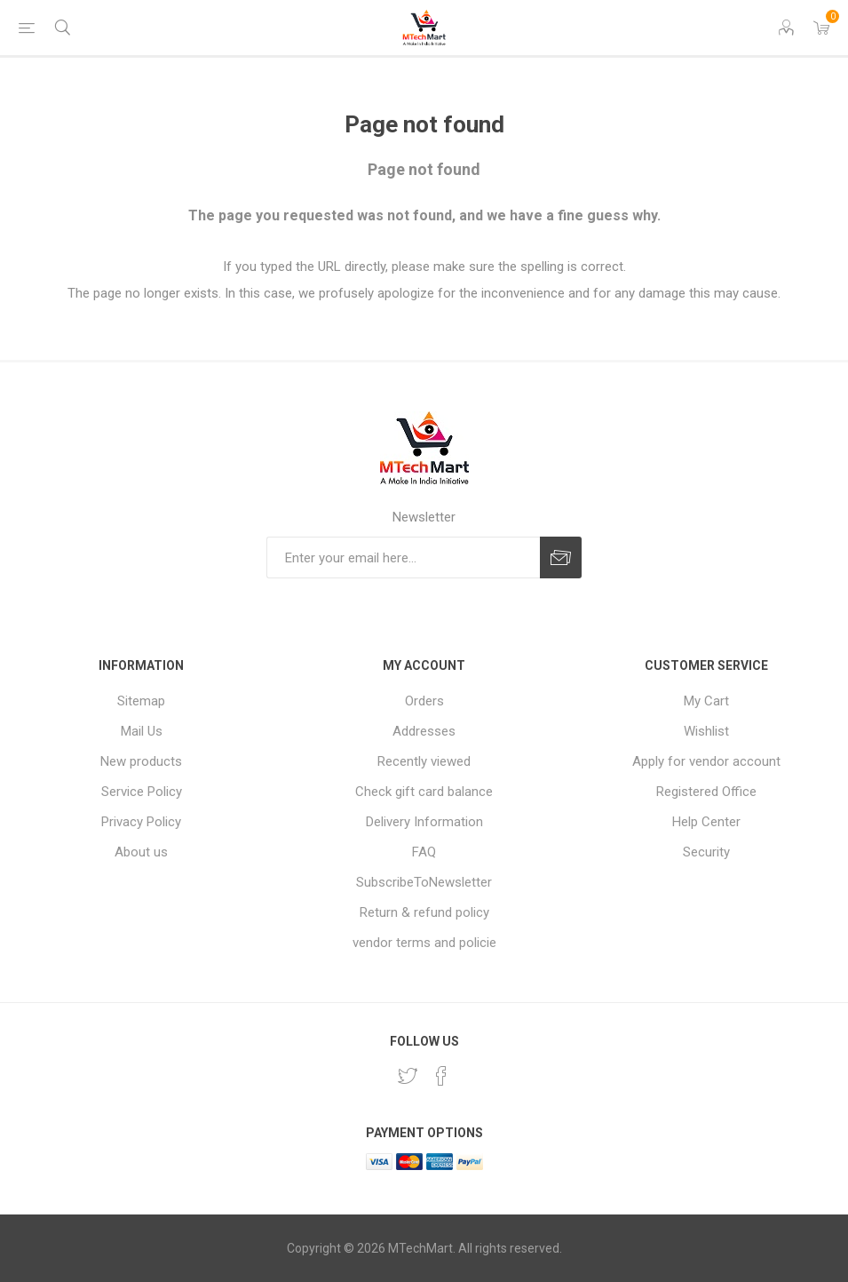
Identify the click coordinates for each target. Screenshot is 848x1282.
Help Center (706, 822)
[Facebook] (441, 1076)
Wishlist (706, 731)
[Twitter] (407, 1076)
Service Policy (141, 792)
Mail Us (141, 731)
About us (141, 852)
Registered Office (706, 792)
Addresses (424, 731)
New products (141, 761)
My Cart (706, 701)
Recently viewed (424, 761)
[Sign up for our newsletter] (403, 557)
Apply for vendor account (706, 761)
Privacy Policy (141, 822)
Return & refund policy (424, 912)
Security (706, 852)
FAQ (424, 852)
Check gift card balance (424, 792)
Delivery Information (424, 822)
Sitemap (141, 701)
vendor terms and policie (424, 943)
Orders (424, 701)
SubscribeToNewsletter (424, 882)
